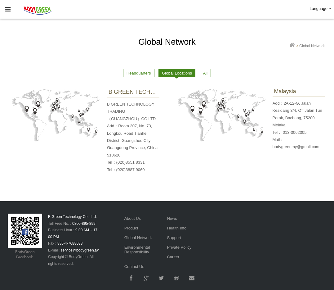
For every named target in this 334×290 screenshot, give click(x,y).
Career (173, 257)
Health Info (176, 228)
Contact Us (134, 266)
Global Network (138, 237)
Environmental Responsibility (137, 249)
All (205, 73)
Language (320, 8)
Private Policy (179, 247)
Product (131, 228)
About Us (132, 218)
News (172, 218)
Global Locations (177, 73)
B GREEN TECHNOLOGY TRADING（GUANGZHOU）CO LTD (133, 92)
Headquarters (139, 73)
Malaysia (285, 91)
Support (174, 237)
